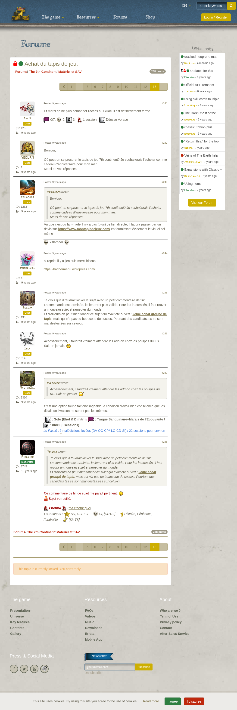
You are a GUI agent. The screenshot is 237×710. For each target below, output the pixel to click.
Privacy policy (171, 622)
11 (136, 87)
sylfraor (53, 383)
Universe (17, 616)
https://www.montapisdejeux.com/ (84, 229)
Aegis (27, 118)
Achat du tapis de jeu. (45, 64)
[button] (186, 6)
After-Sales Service (175, 634)
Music (89, 622)
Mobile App (93, 639)
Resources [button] (88, 17)
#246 (165, 333)
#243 (165, 182)
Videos (90, 616)
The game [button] (53, 17)
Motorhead (27, 268)
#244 (165, 253)
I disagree (194, 701)
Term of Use (169, 616)
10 (126, 87)
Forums (120, 17)
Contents (17, 628)
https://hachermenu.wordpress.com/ (69, 269)
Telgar (27, 307)
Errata (89, 634)
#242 (165, 142)
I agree (173, 701)
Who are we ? (170, 610)
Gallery (15, 634)
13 (154, 87)
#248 (165, 441)
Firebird (27, 457)
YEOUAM (27, 158)
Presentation (20, 610)
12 (145, 87)
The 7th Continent (42, 72)
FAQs (89, 610)
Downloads (93, 628)
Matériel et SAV (70, 72)
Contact (166, 628)
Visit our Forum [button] (202, 202)
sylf (27, 348)
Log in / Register (216, 17)
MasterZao (27, 388)
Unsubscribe (93, 673)
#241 (165, 103)
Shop (150, 17)
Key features (20, 622)
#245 (165, 292)
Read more (151, 701)
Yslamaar (27, 197)
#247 (165, 372)
